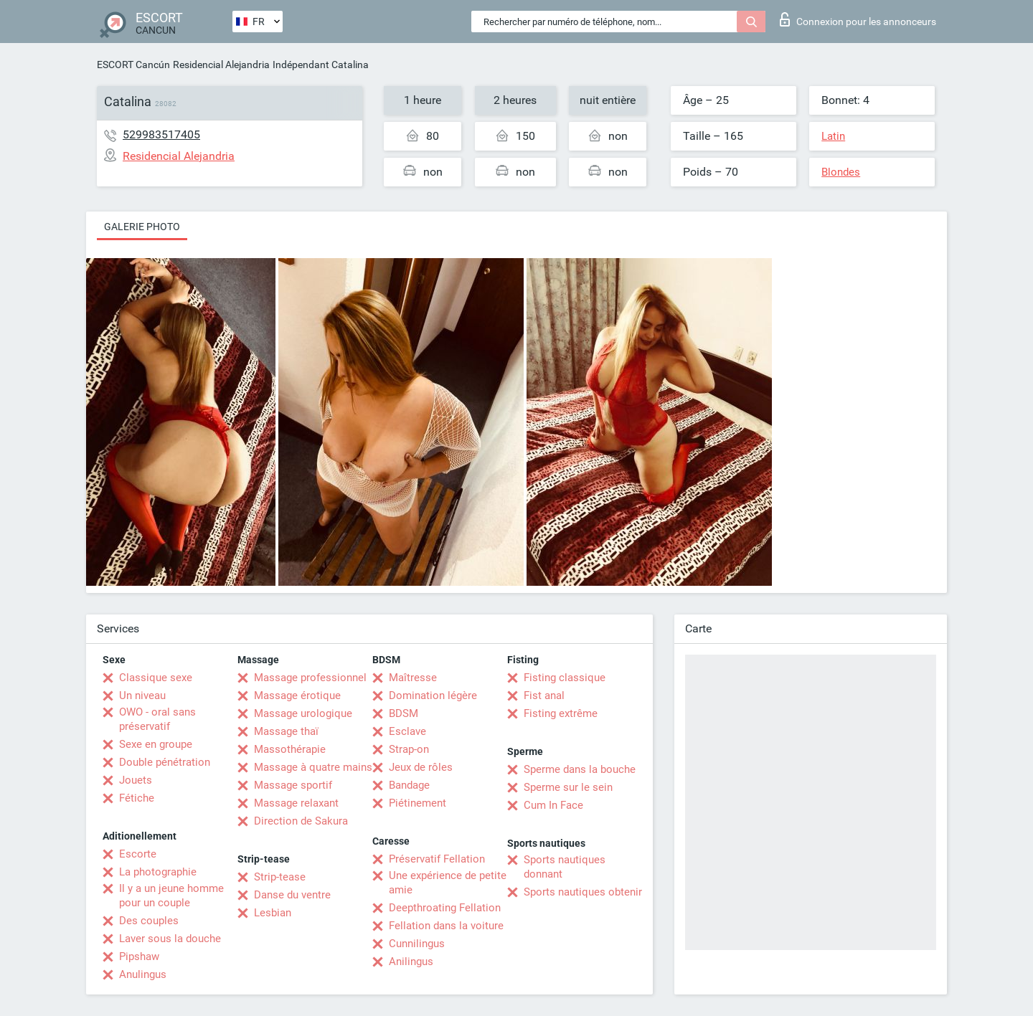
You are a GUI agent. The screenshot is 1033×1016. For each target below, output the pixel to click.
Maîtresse (413, 677)
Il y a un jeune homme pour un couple (171, 895)
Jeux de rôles (421, 767)
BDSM (403, 713)
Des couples (149, 920)
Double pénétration (164, 762)
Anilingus (411, 961)
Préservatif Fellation (437, 859)
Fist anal (544, 695)
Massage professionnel (310, 677)
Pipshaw (139, 956)
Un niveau (142, 695)
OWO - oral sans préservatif (157, 719)
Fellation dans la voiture (446, 925)
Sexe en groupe (155, 744)
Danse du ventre (292, 894)
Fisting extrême (561, 713)
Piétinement (417, 803)
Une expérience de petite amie (447, 882)
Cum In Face (553, 805)
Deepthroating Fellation (445, 907)
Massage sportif (293, 785)
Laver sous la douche (170, 938)
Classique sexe (155, 677)
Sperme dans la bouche (580, 769)
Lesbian (272, 912)
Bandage (409, 785)
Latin (833, 136)
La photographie (158, 871)
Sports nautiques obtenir (583, 892)
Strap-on (409, 749)
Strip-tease (280, 876)
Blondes (840, 172)
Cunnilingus (417, 943)
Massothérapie (290, 749)
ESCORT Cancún (133, 64)
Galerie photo (142, 226)
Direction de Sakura (301, 821)
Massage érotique (297, 695)
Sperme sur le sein (568, 787)
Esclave (407, 731)
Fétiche (136, 798)
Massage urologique (303, 713)
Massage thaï (286, 731)
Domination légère (433, 695)
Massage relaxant (296, 803)
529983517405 (161, 134)
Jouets (135, 780)
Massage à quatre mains (313, 767)
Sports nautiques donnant (564, 866)
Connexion (858, 19)
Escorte (137, 854)
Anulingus (142, 974)
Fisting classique (564, 677)
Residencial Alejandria (221, 64)
